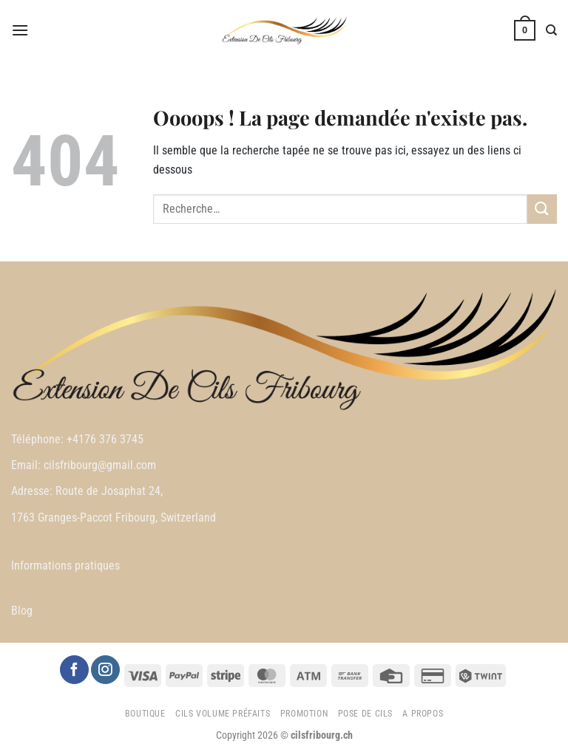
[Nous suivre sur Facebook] (74, 669)
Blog (22, 611)
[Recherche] (551, 30)
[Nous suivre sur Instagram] (105, 669)
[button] (20, 30)
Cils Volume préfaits (222, 713)
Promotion (304, 713)
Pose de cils (365, 713)
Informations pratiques (65, 565)
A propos (422, 713)
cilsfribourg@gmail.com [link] (100, 465)
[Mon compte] (493, 30)
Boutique (145, 713)
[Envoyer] (542, 208)
